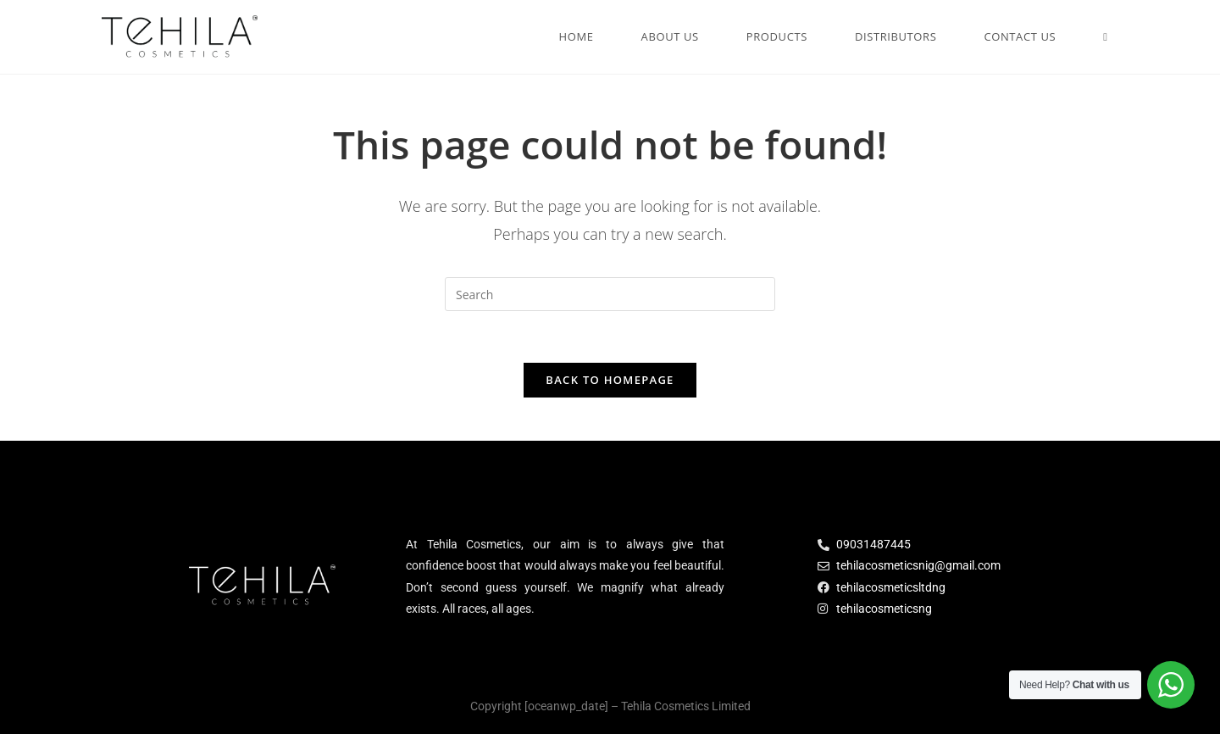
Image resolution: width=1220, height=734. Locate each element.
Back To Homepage (610, 379)
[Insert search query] (610, 294)
